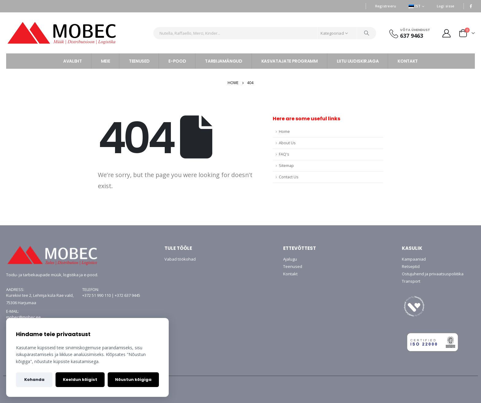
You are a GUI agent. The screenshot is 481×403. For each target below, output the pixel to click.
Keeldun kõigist (80, 379)
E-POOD (177, 61)
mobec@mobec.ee (23, 317)
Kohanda (34, 379)
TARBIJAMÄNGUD (223, 61)
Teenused (292, 266)
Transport (411, 281)
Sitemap (286, 165)
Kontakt (290, 274)
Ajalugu (290, 259)
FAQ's (284, 154)
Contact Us (288, 177)
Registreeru (385, 6)
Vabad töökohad (180, 259)
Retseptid (411, 266)
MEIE (105, 61)
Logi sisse (446, 6)
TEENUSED (139, 61)
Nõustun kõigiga (133, 379)
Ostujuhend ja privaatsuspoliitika (433, 274)
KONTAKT (408, 61)
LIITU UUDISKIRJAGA (358, 61)
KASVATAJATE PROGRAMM (289, 61)
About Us (287, 142)
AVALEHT (72, 61)
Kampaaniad (414, 259)
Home (284, 131)
